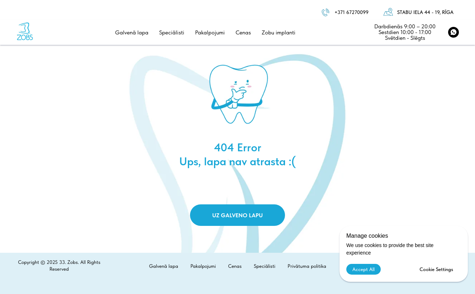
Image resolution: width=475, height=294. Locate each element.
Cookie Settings (436, 269)
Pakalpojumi (210, 32)
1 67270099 (356, 12)
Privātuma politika (307, 266)
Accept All (363, 269)
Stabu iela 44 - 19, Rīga (425, 12)
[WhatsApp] (453, 32)
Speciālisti (171, 32)
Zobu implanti (278, 32)
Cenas (243, 32)
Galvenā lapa (131, 32)
